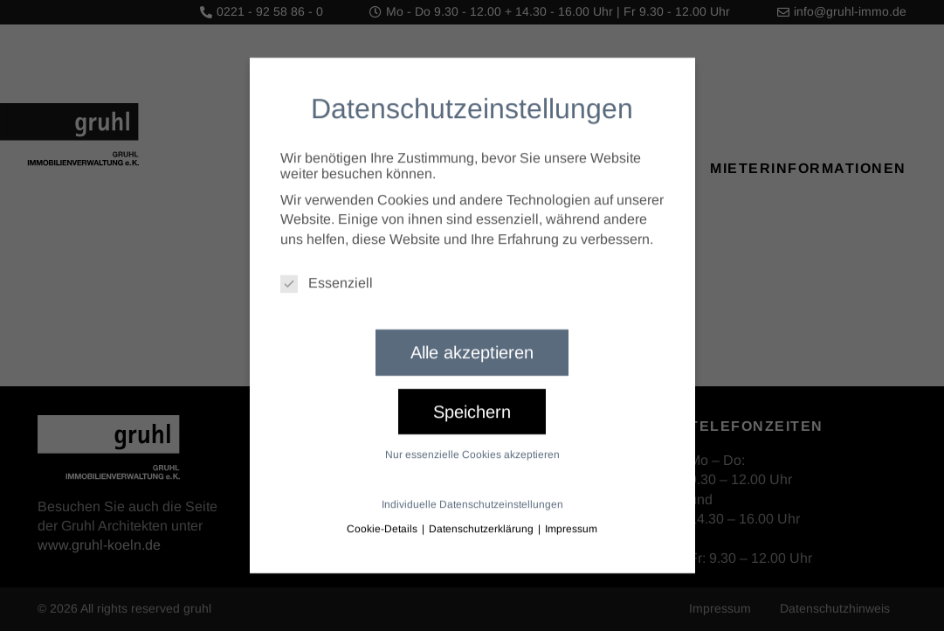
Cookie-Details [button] (383, 518)
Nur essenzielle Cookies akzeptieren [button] (472, 444)
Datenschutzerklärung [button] (482, 518)
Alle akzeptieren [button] (472, 341)
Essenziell (326, 273)
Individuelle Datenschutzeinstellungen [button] (472, 494)
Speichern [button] (472, 401)
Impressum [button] (571, 518)
